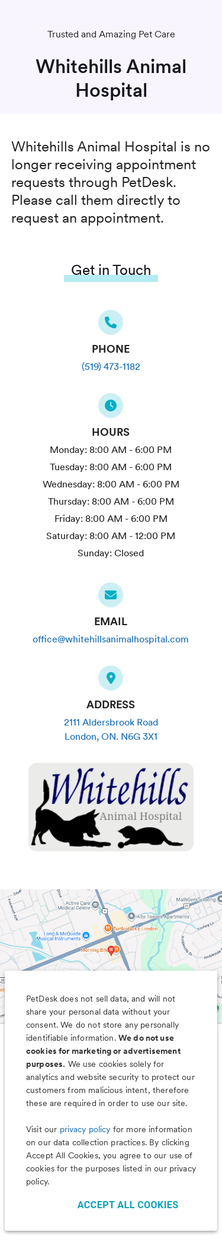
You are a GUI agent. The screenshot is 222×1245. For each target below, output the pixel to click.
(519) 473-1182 (111, 366)
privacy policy (85, 1129)
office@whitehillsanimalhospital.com (111, 639)
